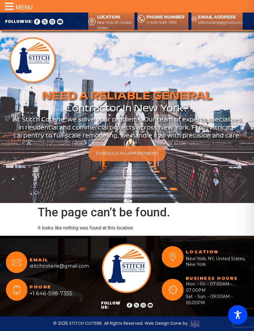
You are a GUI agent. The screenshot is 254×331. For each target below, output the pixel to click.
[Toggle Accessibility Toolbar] (237, 315)
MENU (24, 7)
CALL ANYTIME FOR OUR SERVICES (149, 41)
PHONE (40, 287)
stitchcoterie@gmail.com (220, 22)
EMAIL (39, 260)
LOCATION (108, 17)
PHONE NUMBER (165, 17)
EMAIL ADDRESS (217, 17)
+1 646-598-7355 (161, 22)
